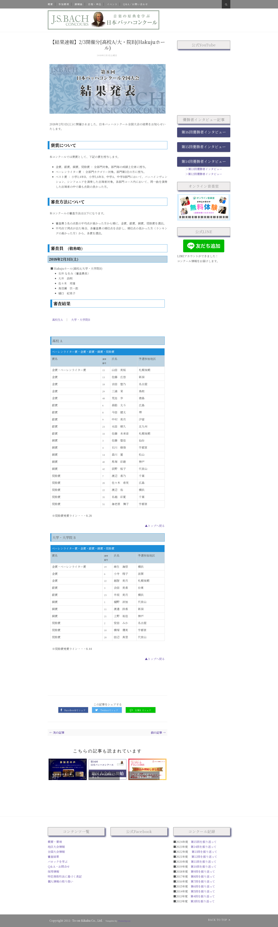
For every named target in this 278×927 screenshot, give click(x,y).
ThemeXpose (124, 920)
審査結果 (53, 857)
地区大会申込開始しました (103, 775)
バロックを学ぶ (58, 862)
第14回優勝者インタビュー (204, 161)
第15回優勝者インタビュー (204, 146)
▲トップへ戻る (155, 526)
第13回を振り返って (204, 852)
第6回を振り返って (203, 886)
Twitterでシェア (109, 710)
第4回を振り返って (203, 896)
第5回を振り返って (203, 891)
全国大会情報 (56, 852)
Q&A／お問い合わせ (135, 4)
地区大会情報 (56, 847)
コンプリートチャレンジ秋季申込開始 (143, 775)
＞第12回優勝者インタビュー (203, 174)
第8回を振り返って (203, 876)
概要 (50, 4)
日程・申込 (94, 4)
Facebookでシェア (75, 710)
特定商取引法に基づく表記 (65, 876)
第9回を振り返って (203, 871)
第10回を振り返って (203, 867)
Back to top (219, 920)
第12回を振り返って (204, 857)
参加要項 (64, 4)
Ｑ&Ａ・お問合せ (59, 867)
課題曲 (79, 4)
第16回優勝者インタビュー (204, 132)
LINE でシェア (143, 710)
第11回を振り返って (203, 862)
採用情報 (53, 871)
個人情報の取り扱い (60, 881)
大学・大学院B (80, 320)
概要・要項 (55, 842)
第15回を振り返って (204, 842)
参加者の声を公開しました (63, 775)
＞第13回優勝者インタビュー (203, 169)
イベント (112, 4)
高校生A (57, 320)
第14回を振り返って (203, 847)
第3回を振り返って (203, 901)
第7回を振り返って (203, 881)
